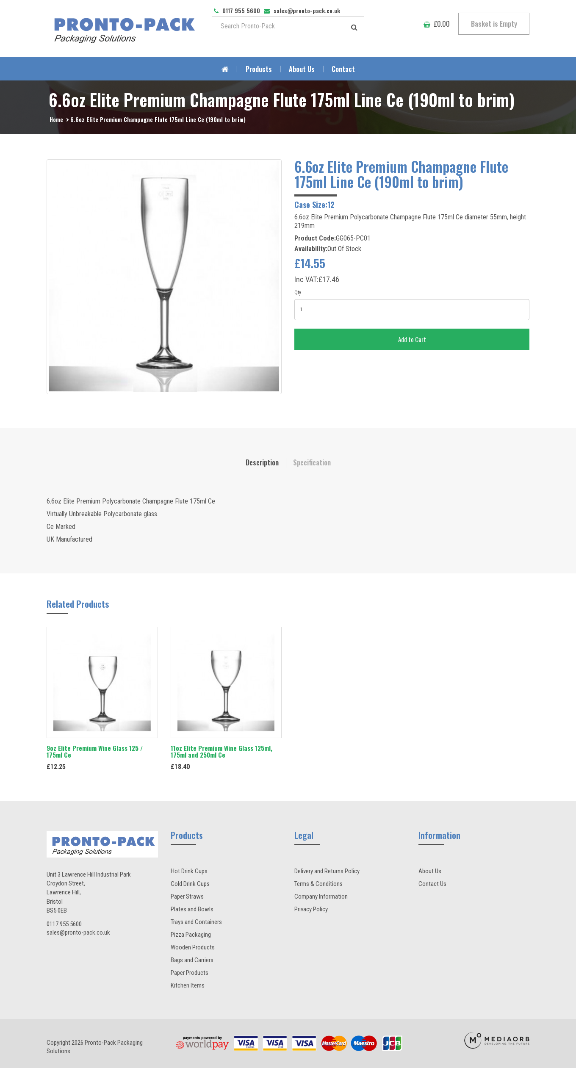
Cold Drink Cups (190, 884)
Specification (312, 462)
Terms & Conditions (318, 884)
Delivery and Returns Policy (327, 871)
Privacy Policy (311, 909)
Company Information (321, 896)
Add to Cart (412, 339)
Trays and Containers (196, 922)
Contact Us (432, 884)
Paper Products (189, 973)
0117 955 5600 (64, 924)
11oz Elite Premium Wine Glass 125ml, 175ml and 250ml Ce (221, 751)
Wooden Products (193, 947)
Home (56, 119)
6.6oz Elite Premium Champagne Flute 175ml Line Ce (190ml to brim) (158, 119)
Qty (297, 293)
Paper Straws (187, 896)
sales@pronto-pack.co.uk (78, 932)
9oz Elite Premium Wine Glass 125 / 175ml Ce (95, 751)
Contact (343, 69)
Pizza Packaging (191, 934)
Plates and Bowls (192, 909)
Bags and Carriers (192, 960)
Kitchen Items (188, 985)
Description (262, 462)
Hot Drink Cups (189, 871)
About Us (302, 69)
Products (259, 69)
